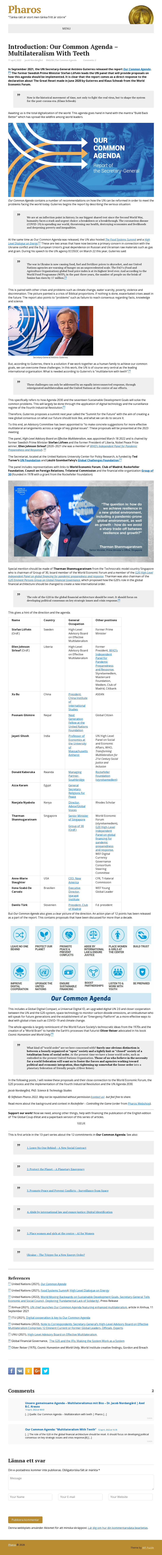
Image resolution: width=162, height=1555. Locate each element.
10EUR (81, 1123)
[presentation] (31, 1509)
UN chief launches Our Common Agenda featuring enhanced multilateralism (78, 1307)
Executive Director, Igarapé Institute (74, 893)
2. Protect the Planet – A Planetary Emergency (55, 1169)
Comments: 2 (89, 60)
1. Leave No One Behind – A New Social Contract (56, 1148)
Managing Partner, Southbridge (76, 776)
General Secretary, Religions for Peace (77, 791)
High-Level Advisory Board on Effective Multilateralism (62, 1334)
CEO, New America (75, 880)
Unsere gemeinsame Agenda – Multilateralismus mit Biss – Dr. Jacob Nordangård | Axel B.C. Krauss (85, 1404)
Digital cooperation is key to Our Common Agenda (58, 1318)
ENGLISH (50, 60)
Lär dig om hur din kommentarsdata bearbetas (118, 1528)
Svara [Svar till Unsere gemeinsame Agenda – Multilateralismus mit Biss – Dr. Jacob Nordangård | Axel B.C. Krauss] (149, 1418)
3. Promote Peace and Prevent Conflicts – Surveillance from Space (67, 1190)
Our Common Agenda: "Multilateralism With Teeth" (60, 1429)
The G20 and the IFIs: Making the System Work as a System (86, 1341)
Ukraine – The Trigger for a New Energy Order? (56, 1255)
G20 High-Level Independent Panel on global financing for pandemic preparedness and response (105, 838)
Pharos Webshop (139, 1103)
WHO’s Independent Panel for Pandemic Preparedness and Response (107, 660)
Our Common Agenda (65, 60)
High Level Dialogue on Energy (89, 1290)
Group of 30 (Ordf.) (76, 828)
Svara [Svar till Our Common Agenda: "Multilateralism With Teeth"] (149, 1441)
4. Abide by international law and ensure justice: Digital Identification (70, 1212)
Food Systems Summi (54, 1290)
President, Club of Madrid (78, 907)
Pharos (81, 9)
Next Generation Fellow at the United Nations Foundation (78, 722)
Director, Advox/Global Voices (77, 806)
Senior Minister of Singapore (78, 817)
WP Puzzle (148, 1547)
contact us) (98, 1097)
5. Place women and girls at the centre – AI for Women (60, 1233)
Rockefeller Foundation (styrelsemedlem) (106, 776)
